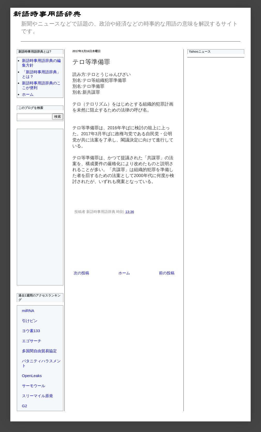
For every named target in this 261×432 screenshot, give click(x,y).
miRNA (28, 310)
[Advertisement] (124, 243)
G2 (24, 406)
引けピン (29, 320)
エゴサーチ (31, 341)
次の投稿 (81, 273)
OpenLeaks (32, 375)
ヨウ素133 (31, 331)
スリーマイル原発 (37, 396)
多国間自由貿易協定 (39, 351)
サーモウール (33, 385)
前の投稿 (166, 273)
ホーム (124, 273)
